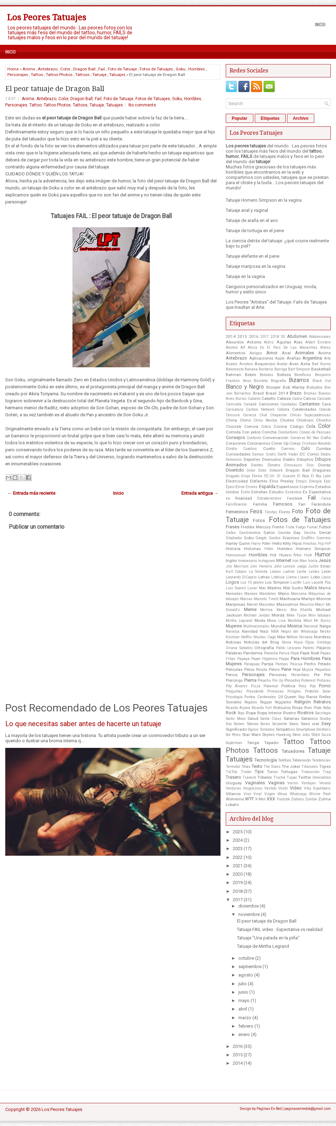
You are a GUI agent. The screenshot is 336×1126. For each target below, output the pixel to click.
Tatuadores (293, 751)
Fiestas (271, 512)
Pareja (267, 663)
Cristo (231, 448)
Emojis (301, 481)
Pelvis (274, 669)
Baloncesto (235, 369)
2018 (275, 336)
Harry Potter (261, 543)
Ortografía (264, 647)
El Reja (303, 476)
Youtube (283, 799)
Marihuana (290, 598)
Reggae (266, 702)
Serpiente (279, 724)
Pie (317, 674)
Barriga (280, 369)
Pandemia (252, 653)
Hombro (284, 548)
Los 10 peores (252, 582)
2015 (242, 336)
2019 (238, 882)
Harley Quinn (238, 543)
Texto (257, 766)
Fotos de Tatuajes (156, 69)
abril (242, 1009)
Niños (292, 636)
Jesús (324, 560)
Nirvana (306, 637)
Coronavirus (258, 443)
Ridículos (282, 707)
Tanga (253, 742)
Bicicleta (261, 380)
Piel (327, 674)
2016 (254, 336)
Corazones (236, 443)
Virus (282, 793)
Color (65, 69)
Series (265, 724)
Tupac (292, 777)
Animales (304, 352)
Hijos (297, 543)
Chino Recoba (265, 420)
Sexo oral (310, 723)
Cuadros (250, 448)
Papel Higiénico (264, 658)
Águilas (283, 342)
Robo (327, 708)
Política (288, 685)
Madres (274, 587)
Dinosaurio (293, 465)
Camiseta (233, 404)
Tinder (246, 772)
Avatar (282, 364)
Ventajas (308, 783)
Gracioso (290, 537)
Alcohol (232, 347)
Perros (232, 674)
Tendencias (321, 760)
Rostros (306, 712)
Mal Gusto (293, 587)
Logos (232, 582)
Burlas (241, 398)
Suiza (326, 734)
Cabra (297, 398)
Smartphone (305, 729)
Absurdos (235, 342)
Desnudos (271, 459)
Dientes (257, 465)
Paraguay (252, 664)
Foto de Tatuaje (122, 69)
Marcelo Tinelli (266, 599)
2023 (238, 848)
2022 (238, 857)
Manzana (299, 593)
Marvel (252, 604)
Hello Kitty (281, 543)
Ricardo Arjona (238, 708)
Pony (302, 686)
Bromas (310, 393)
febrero (245, 1026)
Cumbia (323, 448)
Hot (273, 554)
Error (240, 486)
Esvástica (293, 492)
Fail (101, 69)
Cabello (268, 398)
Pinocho (292, 680)
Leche (301, 571)
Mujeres (234, 625)
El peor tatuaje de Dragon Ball (54, 88)
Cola (310, 426)
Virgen (269, 794)
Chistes (287, 420)
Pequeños (323, 669)
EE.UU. (269, 476)
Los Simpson (277, 582)
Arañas (294, 358)
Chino (245, 420)
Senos (252, 723)
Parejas (281, 664)
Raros (311, 696)
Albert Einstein (318, 342)
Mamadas (234, 593)
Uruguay (234, 782)
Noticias (233, 642)
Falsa (326, 498)
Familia (260, 504)
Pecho (310, 663)
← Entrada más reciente (31, 493)
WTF (249, 798)
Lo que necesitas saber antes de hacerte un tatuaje (83, 724)
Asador (232, 364)
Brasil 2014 (277, 393)
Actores (254, 342)
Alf (242, 347)
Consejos (235, 437)
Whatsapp (298, 794)
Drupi (245, 476)
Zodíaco (297, 799)
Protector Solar (318, 691)
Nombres (322, 636)
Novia (286, 642)
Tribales (264, 777)
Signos (253, 729)
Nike (281, 636)
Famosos (282, 504)
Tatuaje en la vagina (245, 276)
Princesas (275, 691)
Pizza (255, 686)
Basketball (321, 369)
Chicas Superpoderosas (310, 415)
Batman (233, 374)
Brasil (258, 393)
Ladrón (289, 571)
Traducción (310, 772)
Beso (247, 380)
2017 (264, 336)
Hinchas (310, 543)
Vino (247, 794)
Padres (308, 648)
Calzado (324, 398)
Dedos (326, 454)
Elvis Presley (282, 481)
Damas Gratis (264, 454)
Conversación (275, 437)
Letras (264, 577)
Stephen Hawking (276, 734)
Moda (259, 620)
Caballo (254, 398)
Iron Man (299, 560)
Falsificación (236, 504)
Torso (272, 771)
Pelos (249, 669)
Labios (275, 571)
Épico (230, 487)
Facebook (294, 498)
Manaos (251, 593)
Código (296, 426)
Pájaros (323, 647)
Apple (280, 358)
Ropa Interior (269, 712)
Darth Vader (288, 454)
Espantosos (287, 486)
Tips (259, 771)
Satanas (291, 718)
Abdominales (320, 336)
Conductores (288, 432)
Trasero (233, 777)
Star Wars (251, 734)
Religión (302, 701)
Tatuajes (117, 74)
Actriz (269, 342)
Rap (301, 697)
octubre (246, 958)
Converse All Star (304, 438)
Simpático (285, 729)
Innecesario (247, 560)
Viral (257, 794)
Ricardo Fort (262, 708)
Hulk (308, 555)
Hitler (268, 549)
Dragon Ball (84, 69)
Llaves (303, 577)
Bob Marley (294, 387)
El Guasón (286, 476)
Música (294, 625)
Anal (286, 352)
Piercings (234, 680)
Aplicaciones (261, 358)
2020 (238, 874)
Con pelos (251, 432)
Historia (233, 548)
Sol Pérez (233, 734)
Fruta (290, 527)
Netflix (246, 637)
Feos (256, 511)
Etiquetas (270, 118)
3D (283, 336)
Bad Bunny (321, 364)
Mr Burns (322, 620)
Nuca (298, 642)
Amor (272, 352)
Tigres (325, 766)
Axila (305, 363)
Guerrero (323, 538)
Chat (263, 415)
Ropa (251, 712)
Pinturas (324, 680)
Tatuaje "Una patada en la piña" (268, 937)
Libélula (278, 577)
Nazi (264, 631)
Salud (252, 718)
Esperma (307, 487)
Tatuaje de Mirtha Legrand (263, 946)
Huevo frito (290, 554)
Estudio (276, 491)
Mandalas (267, 593)
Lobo (315, 577)
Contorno (254, 438)
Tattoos (82, 74)
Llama (291, 577)
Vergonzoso (252, 788)
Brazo (296, 393)
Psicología (234, 697)
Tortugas (289, 771)
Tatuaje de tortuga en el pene (255, 230)
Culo (305, 448)
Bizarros (299, 380)
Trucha (279, 777)
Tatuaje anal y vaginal (247, 210)
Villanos (233, 793)
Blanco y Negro (245, 387)
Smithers (323, 729)
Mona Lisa (276, 620)
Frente (278, 526)
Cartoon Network (260, 409)
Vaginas (276, 782)
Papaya (243, 658)
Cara (326, 404)
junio (243, 992)
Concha (269, 432)
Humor (323, 554)
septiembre (249, 966)
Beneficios (302, 375)
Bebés (250, 374)
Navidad (250, 631)
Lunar (252, 588)
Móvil (307, 620)
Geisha (310, 532)
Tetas (246, 766)
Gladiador (234, 538)
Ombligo (324, 642)
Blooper (273, 387)
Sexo (293, 723)
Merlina (266, 609)
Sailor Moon (236, 718)
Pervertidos (300, 675)
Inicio (320, 24)
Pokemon (271, 686)
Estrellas (259, 491)
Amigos (256, 353)
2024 (238, 840)
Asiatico (246, 364)
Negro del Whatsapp (299, 631)
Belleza (284, 374)
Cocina (280, 426)
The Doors (272, 766)
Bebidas (266, 375)
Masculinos (287, 604)
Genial (325, 532)
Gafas (231, 532)
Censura (233, 415)
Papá (294, 653)
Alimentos (235, 352)
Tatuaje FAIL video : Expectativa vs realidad (280, 929)
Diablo (289, 459)
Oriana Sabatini (239, 648)
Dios (310, 465)
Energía (315, 481)
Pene (286, 669)
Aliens (325, 347)
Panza (284, 653)
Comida (233, 432)
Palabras (234, 653)
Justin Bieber (319, 566)
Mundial (278, 626)
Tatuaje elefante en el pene (252, 256)
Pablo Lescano (288, 648)
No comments (142, 105)
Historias (252, 548)
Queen (290, 696)
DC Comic (309, 454)
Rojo (241, 713)
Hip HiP (324, 543)
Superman (234, 743)
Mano (283, 593)
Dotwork (276, 470)
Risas (297, 707)
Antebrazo (47, 69)
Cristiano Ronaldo (316, 443)
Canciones (269, 404)
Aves (294, 363)
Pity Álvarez (236, 686)
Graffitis (308, 538)
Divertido (235, 470)
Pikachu (264, 680)
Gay (297, 532)
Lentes (314, 571)
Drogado (232, 476)
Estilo (245, 492)
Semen (239, 724)
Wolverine (235, 799)
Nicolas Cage (264, 637)
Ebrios (257, 476)
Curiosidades (238, 454)
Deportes (252, 459)
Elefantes (258, 481)
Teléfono (284, 760)
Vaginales (255, 782)
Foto (297, 511)
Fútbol (325, 526)
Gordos (275, 538)
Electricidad (237, 481)
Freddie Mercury (256, 526)
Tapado (271, 742)
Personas (278, 674)
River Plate (313, 708)
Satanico (309, 718)
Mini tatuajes (319, 615)
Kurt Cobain (236, 571)
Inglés (231, 560)
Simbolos (267, 729)
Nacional (310, 626)
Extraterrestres (269, 498)
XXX (271, 798)
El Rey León (321, 476)
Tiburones (309, 766)
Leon (326, 571)
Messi (281, 609)
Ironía (312, 560)
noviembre (249, 914)
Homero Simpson (313, 548)
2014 (231, 336)
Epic (327, 481)
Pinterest (308, 680)
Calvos (309, 398)
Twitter (304, 777)
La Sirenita (258, 571)
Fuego (301, 527)
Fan (302, 504)
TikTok (231, 772)
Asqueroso (264, 363)
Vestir (283, 788)
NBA (275, 631)
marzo (244, 1017)
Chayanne (278, 415)
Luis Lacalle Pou (317, 582)
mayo (244, 1000)
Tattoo (37, 74)
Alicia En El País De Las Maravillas (282, 347)
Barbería (266, 369)
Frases (232, 526)
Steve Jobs (301, 734)
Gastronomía (249, 532)
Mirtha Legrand (239, 620)
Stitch (316, 734)
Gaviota (284, 532)
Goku (181, 69)
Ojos (309, 642)
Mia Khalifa (301, 609)
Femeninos (237, 511)
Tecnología (265, 760)
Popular (239, 118)
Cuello (269, 448)
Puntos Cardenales (260, 697)
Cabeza (284, 398)
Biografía (278, 380)
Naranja (232, 631)
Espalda (267, 486)
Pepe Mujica (303, 669)
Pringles (294, 691)
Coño (326, 437)
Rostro (289, 712)
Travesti (249, 777)
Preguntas (234, 691)
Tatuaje (99, 74)
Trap (327, 772)
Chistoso (304, 420)
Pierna (250, 680)
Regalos (250, 702)
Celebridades (304, 409)
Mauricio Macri (312, 604)
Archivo (301, 118)
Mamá (324, 587)
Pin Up (278, 680)
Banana (251, 369)
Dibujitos (305, 459)
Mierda (278, 615)
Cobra (266, 426)
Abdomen (297, 336)
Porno (325, 685)
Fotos (259, 520)
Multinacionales (256, 626)
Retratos (322, 701)
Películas (234, 669)
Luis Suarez (236, 588)
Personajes (17, 74)
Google (261, 538)
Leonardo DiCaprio (241, 577)
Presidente (255, 691)
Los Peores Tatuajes (46, 17)
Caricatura (234, 409)
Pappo (284, 658)
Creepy (295, 443)
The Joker (291, 766)
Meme (250, 609)
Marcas (246, 599)
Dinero (274, 465)
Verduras (233, 788)
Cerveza (249, 415)
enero (244, 1034)
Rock (231, 712)
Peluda (261, 669)
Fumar (312, 527)
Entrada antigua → (199, 493)
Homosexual (236, 555)
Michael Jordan (257, 615)
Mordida (294, 620)
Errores (252, 487)
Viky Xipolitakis (317, 788)
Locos (326, 577)
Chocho (323, 420)
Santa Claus (270, 718)
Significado (236, 729)
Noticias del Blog (261, 642)
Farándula (321, 504)
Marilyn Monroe (316, 598)
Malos (310, 587)
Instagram (266, 560)
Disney (324, 465)
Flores (284, 511)
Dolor (262, 470)
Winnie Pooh (320, 794)
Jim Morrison (237, 566)
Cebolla (283, 409)
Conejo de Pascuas (315, 432)
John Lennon (284, 566)
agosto (245, 975)
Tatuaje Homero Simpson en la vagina (264, 200)
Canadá (250, 404)
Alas (298, 342)
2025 (238, 831)
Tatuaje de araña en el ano (252, 220)
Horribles (196, 69)
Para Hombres (305, 658)
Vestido (270, 788)
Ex (305, 491)
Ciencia (251, 426)
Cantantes (309, 403)
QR (280, 697)
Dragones (322, 470)
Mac (262, 588)
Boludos (314, 387)
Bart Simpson (299, 369)
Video (296, 788)
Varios (292, 783)
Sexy (326, 723)
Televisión (301, 760)
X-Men (260, 799)
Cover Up (279, 443)
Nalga (325, 626)
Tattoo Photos (59, 74)
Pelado (324, 663)
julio (242, 983)
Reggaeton (283, 702)
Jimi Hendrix (261, 566)
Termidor (233, 766)
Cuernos (288, 448)
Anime (28, 69)
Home (13, 69)
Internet (283, 560)
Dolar (251, 470)
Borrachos (242, 393)
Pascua (296, 664)
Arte (327, 358)
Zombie (311, 799)
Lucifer (296, 582)
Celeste (325, 409)
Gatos (269, 532)
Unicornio (322, 777)
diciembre (248, 906)
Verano (325, 783)
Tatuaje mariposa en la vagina (255, 266)
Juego (302, 566)
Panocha (271, 653)
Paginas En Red (269, 1109)
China (231, 420)
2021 (238, 865)
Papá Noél (309, 653)
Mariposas (235, 604)
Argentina (312, 358)
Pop (313, 686)
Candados (288, 404)
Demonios (234, 459)
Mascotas (267, 604)
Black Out (322, 380)
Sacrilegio (323, 713)
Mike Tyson (297, 615)
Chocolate (233, 426)
